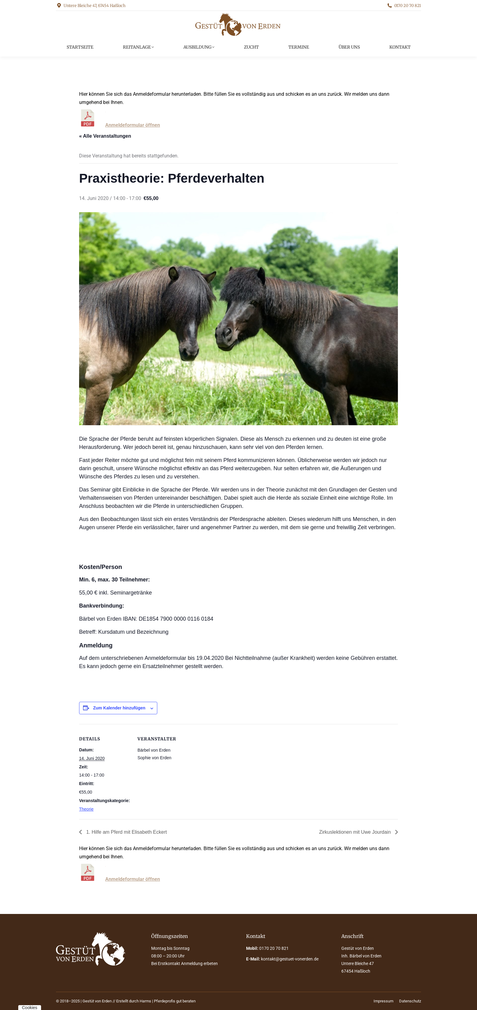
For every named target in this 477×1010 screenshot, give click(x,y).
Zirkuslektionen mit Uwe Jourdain (355, 832)
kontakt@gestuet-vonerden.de (290, 959)
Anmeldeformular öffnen (132, 125)
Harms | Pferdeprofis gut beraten (168, 1001)
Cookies (29, 1007)
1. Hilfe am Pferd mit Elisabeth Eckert (126, 832)
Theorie (86, 809)
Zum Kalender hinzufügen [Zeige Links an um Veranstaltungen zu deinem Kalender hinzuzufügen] (119, 707)
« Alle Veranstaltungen (105, 136)
